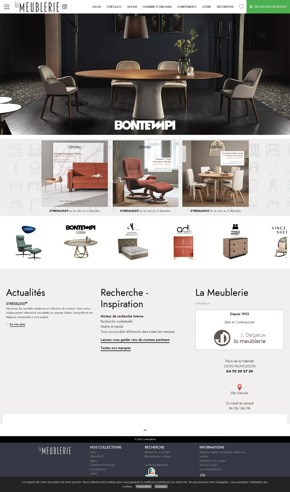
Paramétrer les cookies (213, 461)
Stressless (114, 7)
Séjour (132, 7)
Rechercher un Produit (268, 7)
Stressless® (97, 456)
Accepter (161, 486)
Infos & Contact (208, 465)
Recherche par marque (158, 456)
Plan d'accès (239, 389)
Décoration (225, 7)
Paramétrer (144, 486)
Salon (96, 7)
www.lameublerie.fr (210, 469)
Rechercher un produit (157, 452)
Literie (206, 7)
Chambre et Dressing (157, 7)
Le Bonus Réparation (156, 465)
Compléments (187, 7)
